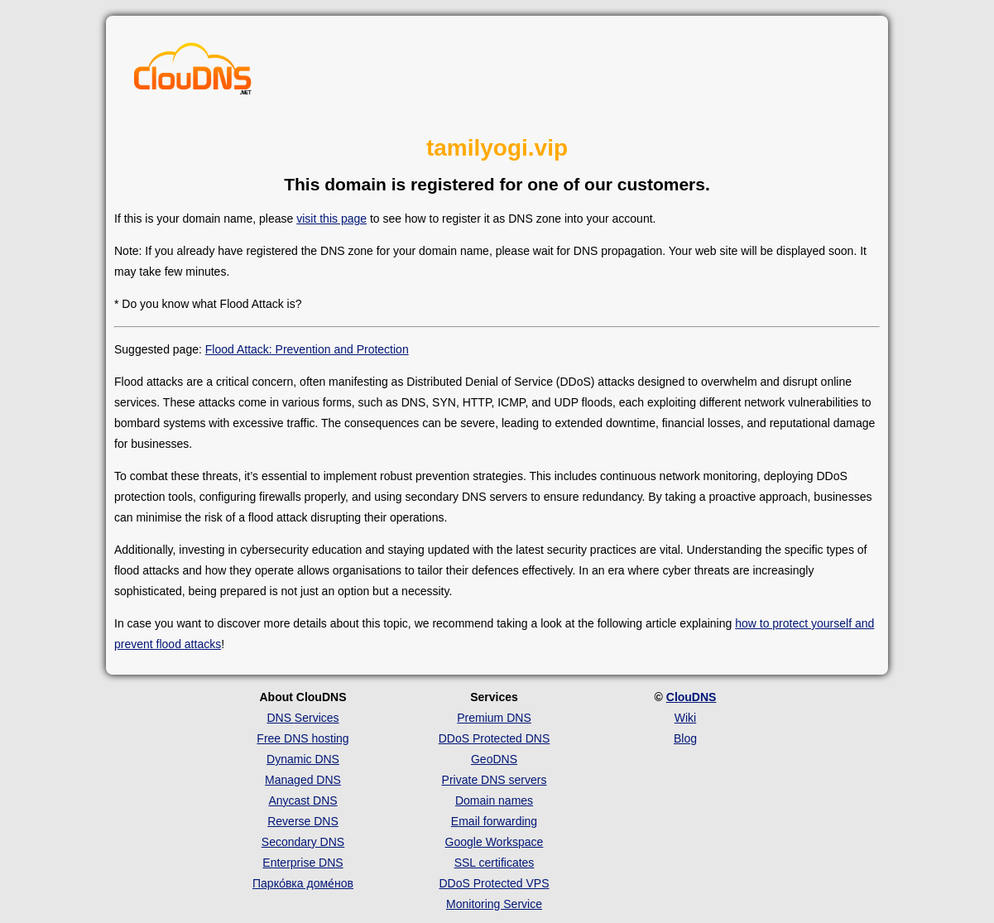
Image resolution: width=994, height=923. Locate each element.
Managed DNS (303, 779)
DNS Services (303, 717)
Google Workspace (494, 841)
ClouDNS (691, 697)
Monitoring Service (494, 904)
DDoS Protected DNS (494, 738)
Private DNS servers (494, 779)
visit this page (331, 218)
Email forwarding (494, 821)
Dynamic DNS (303, 759)
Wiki (685, 717)
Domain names (494, 800)
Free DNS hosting (302, 738)
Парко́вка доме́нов (302, 883)
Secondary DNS (303, 841)
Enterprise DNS (302, 862)
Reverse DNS (303, 821)
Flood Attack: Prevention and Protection (307, 349)
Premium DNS (494, 717)
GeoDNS (494, 759)
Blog (685, 738)
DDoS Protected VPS (494, 883)
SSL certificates (494, 862)
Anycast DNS (302, 800)
